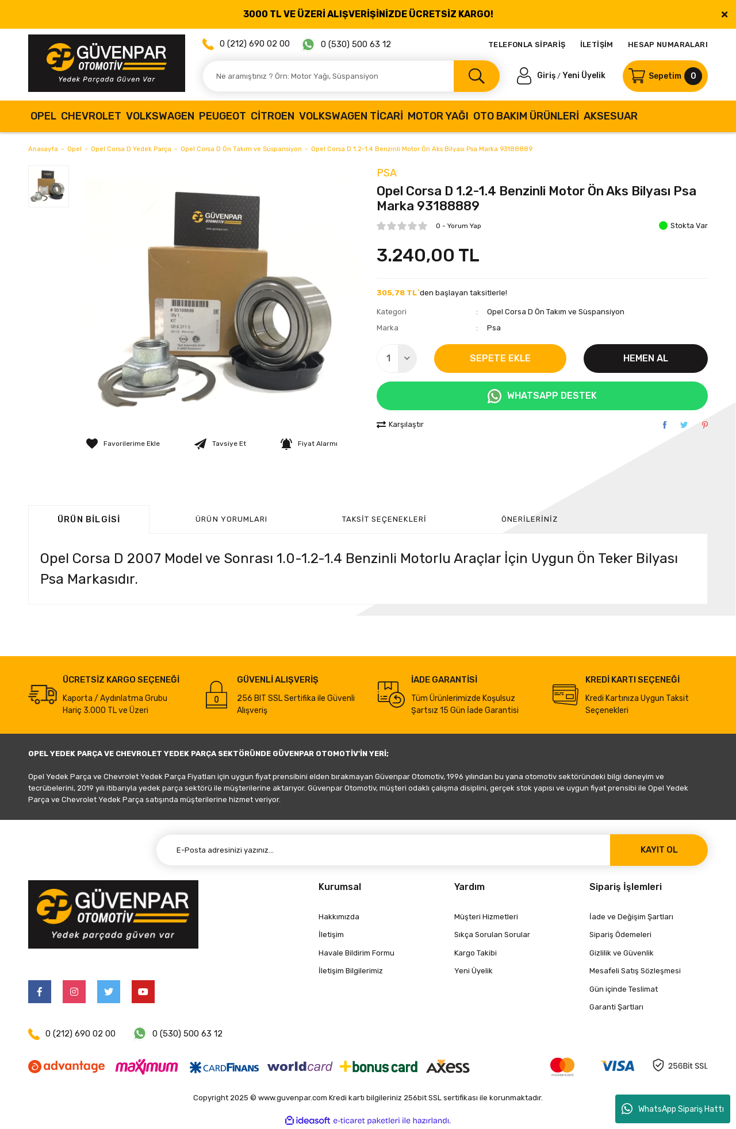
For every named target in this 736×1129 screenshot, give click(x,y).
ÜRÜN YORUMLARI (231, 519)
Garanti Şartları (616, 1007)
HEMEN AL (645, 358)
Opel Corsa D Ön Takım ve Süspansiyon (555, 311)
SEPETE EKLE (500, 358)
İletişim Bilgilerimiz (351, 970)
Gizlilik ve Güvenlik (621, 953)
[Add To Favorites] (123, 443)
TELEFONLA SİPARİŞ (527, 44)
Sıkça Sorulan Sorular (492, 934)
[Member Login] (537, 75)
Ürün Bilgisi (88, 519)
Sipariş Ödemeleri (620, 934)
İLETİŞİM (597, 44)
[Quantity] (397, 358)
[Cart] (665, 76)
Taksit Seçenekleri (384, 519)
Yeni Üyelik (583, 75)
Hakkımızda (339, 916)
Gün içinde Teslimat (623, 989)
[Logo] (107, 63)
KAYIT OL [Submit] (659, 850)
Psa (387, 173)
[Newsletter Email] (432, 850)
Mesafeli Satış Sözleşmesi (635, 970)
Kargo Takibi (475, 953)
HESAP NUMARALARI (668, 44)
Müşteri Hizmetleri (486, 916)
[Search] (351, 76)
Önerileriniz (529, 519)
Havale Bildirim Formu (356, 953)
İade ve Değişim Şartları (631, 916)
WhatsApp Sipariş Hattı (673, 1109)
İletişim (331, 934)
